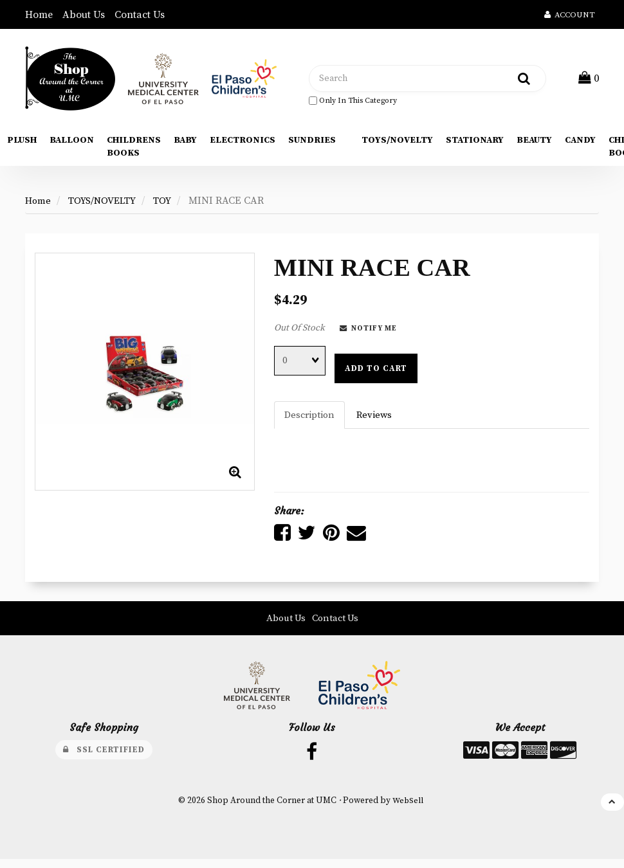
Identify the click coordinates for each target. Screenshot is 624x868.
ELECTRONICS (242, 144)
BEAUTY (534, 144)
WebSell (407, 809)
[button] (590, 80)
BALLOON (72, 144)
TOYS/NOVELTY (397, 144)
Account (569, 15)
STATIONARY (475, 144)
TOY (170, 205)
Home (39, 14)
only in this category (353, 102)
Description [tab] (311, 419)
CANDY (580, 144)
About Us (83, 14)
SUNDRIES (312, 144)
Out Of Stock (299, 332)
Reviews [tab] (378, 419)
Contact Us (140, 14)
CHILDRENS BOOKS (134, 151)
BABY (185, 144)
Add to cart (376, 373)
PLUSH (22, 144)
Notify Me (368, 333)
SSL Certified (104, 756)
